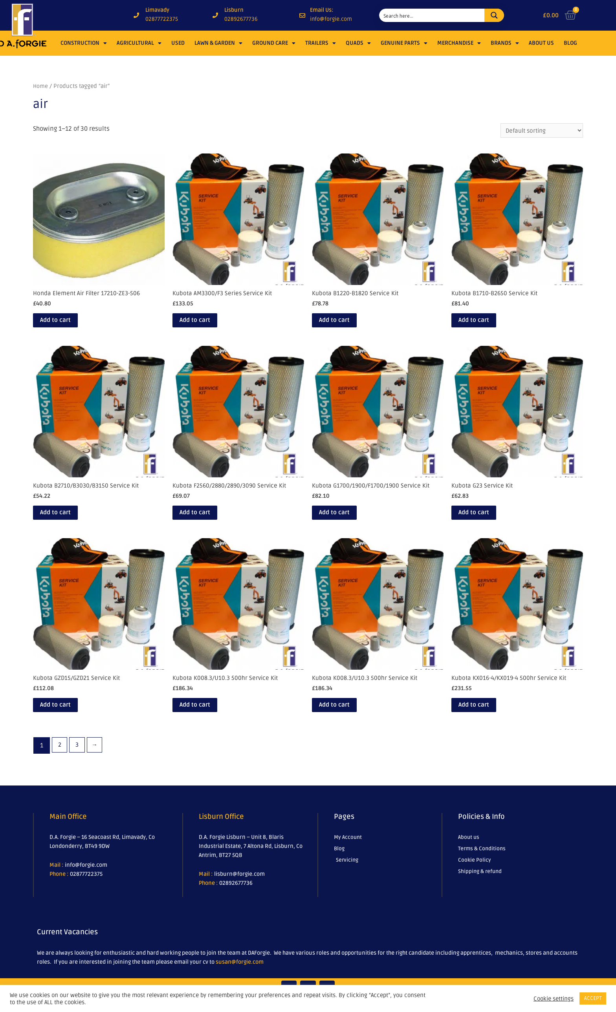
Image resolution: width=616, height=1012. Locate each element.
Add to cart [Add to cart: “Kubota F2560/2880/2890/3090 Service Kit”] (204, 520)
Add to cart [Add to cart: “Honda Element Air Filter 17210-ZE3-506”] (65, 324)
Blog (570, 43)
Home (41, 86)
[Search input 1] (432, 15)
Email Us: (322, 10)
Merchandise (459, 43)
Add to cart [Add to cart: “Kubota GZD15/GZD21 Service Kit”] (65, 716)
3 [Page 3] (79, 758)
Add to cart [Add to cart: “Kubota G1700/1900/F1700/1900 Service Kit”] (344, 520)
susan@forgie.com (240, 974)
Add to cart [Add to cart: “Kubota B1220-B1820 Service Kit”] (344, 324)
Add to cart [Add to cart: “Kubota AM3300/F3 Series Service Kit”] (204, 324)
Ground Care (273, 43)
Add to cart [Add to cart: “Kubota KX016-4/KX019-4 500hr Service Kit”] (483, 716)
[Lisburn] (215, 15)
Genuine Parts (404, 43)
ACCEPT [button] (592, 998)
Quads (358, 43)
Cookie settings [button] (554, 998)
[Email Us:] (302, 15)
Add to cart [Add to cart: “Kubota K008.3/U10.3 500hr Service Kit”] (204, 716)
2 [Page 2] (60, 758)
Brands (505, 43)
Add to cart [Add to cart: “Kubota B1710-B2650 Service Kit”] (483, 324)
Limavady (157, 10)
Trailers (320, 43)
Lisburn (234, 10)
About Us (541, 43)
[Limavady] (136, 15)
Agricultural (139, 43)
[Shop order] (540, 131)
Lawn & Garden (218, 43)
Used (178, 43)
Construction (83, 43)
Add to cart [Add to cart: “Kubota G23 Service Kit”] (483, 520)
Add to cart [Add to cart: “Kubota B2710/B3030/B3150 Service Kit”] (65, 520)
